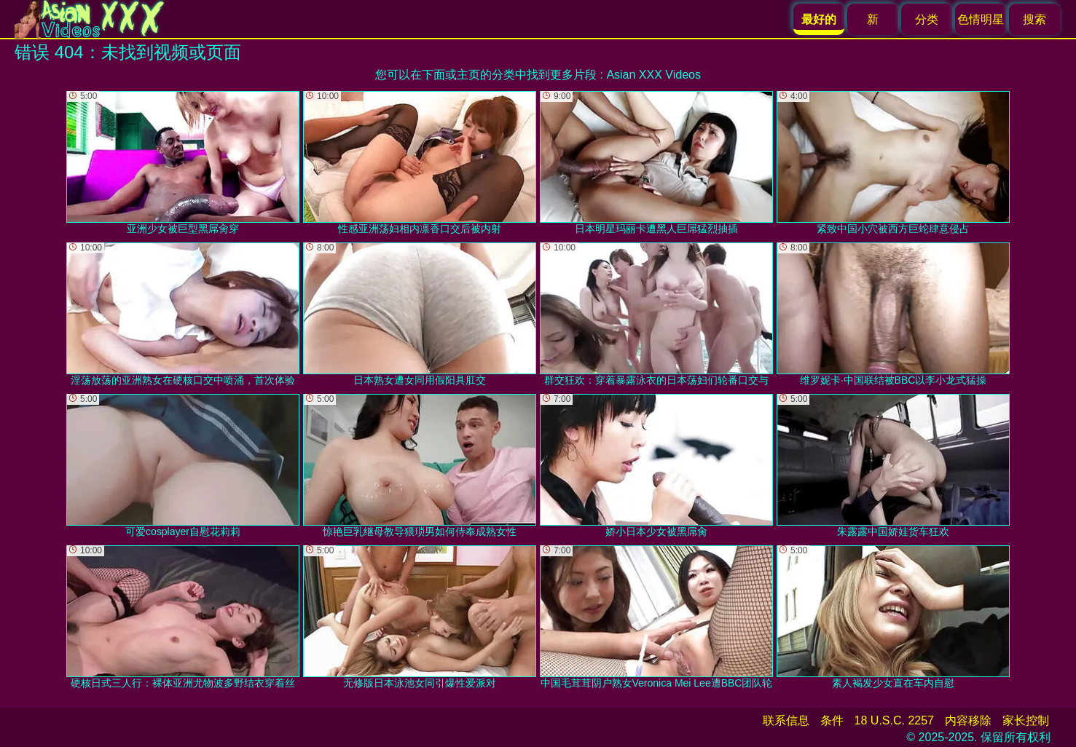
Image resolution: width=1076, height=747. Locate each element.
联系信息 (786, 720)
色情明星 (980, 19)
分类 (926, 19)
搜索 (1034, 19)
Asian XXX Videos (653, 74)
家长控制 (1025, 720)
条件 (832, 720)
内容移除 (968, 720)
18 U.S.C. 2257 (894, 720)
